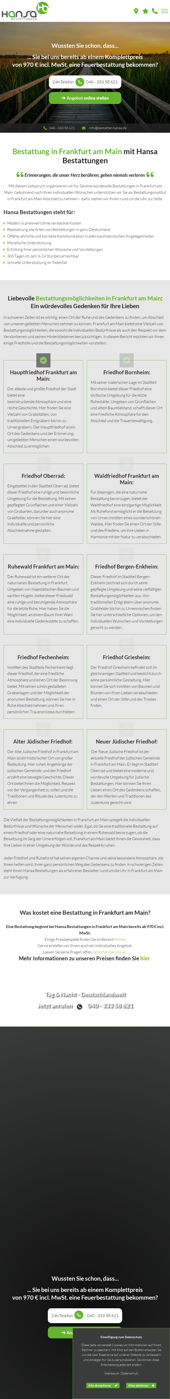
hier (145, 967)
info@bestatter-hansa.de (108, 128)
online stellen (85, 97)
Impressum (111, 1373)
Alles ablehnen (138, 1385)
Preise (120, 947)
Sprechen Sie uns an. (110, 960)
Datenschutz (129, 1373)
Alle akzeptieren (99, 1385)
